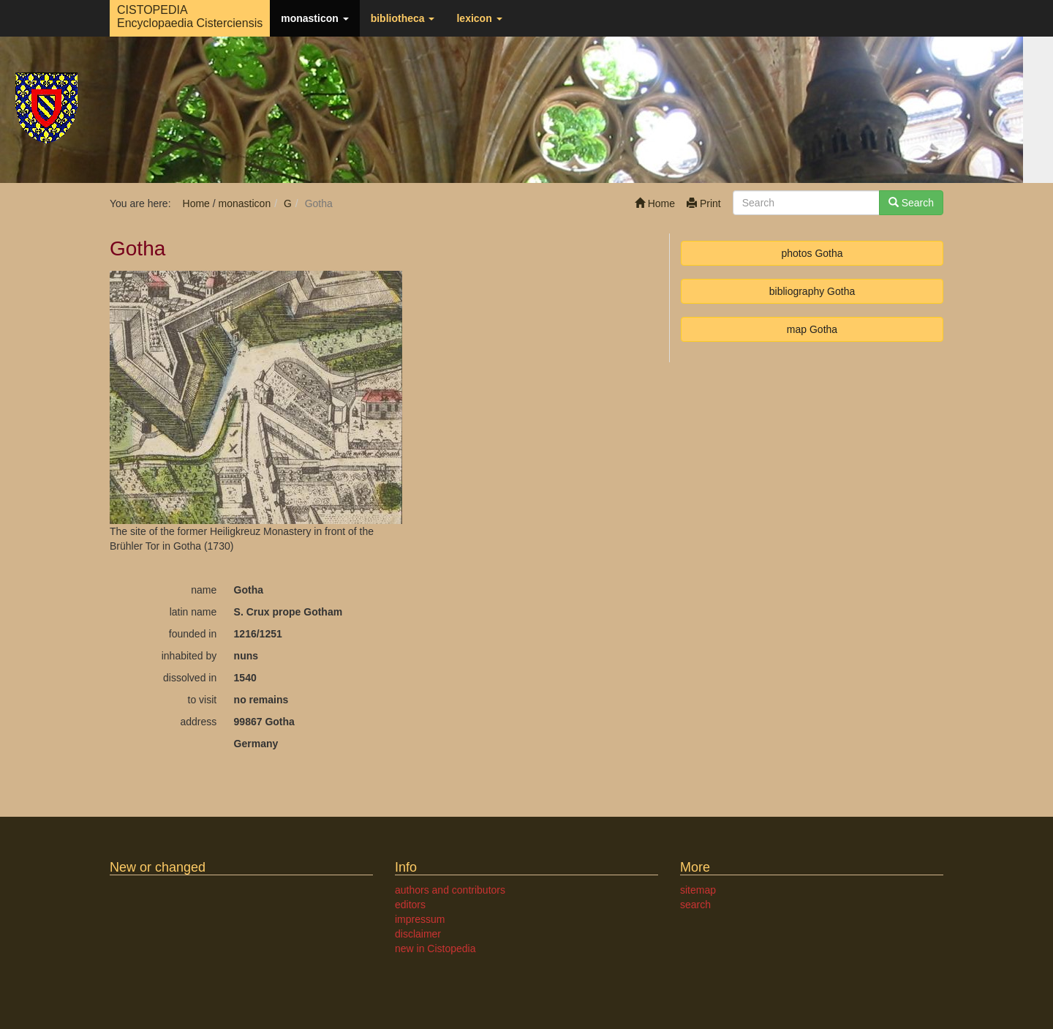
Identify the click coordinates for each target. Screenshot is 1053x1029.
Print (704, 203)
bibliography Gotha (812, 291)
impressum (420, 919)
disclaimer (418, 934)
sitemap (698, 890)
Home (655, 203)
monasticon (314, 18)
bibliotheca (403, 18)
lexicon (479, 18)
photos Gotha (811, 253)
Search (911, 203)
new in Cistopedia (435, 948)
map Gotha (812, 329)
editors (410, 904)
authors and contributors (450, 890)
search (695, 904)
